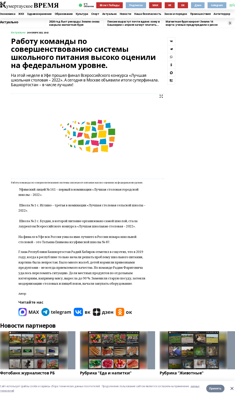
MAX (155, 5)
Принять (215, 388)
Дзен (197, 5)
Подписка (136, 5)
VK (169, 5)
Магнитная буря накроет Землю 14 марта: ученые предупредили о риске (192, 23)
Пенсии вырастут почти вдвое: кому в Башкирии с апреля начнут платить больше (133, 23)
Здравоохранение (39, 14)
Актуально (109, 14)
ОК (183, 5)
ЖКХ (21, 14)
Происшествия (200, 14)
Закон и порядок (175, 14)
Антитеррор (222, 14)
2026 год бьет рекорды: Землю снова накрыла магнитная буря (74, 23)
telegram (217, 5)
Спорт (95, 14)
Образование (64, 14)
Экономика (7, 14)
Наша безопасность (147, 14)
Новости (125, 14)
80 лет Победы (110, 5)
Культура (82, 14)
